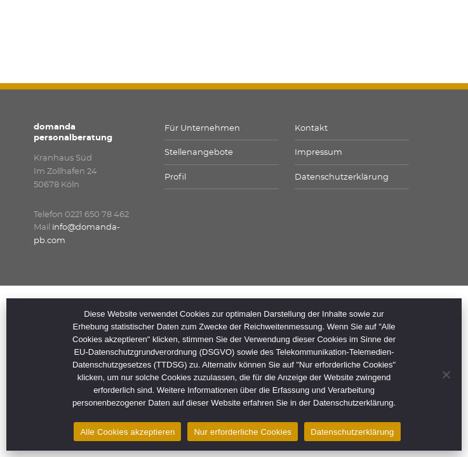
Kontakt (311, 128)
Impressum (318, 153)
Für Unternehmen (202, 128)
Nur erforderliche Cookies (242, 432)
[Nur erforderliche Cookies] (445, 374)
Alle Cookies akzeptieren (127, 432)
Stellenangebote (198, 153)
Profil (175, 177)
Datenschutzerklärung (342, 177)
